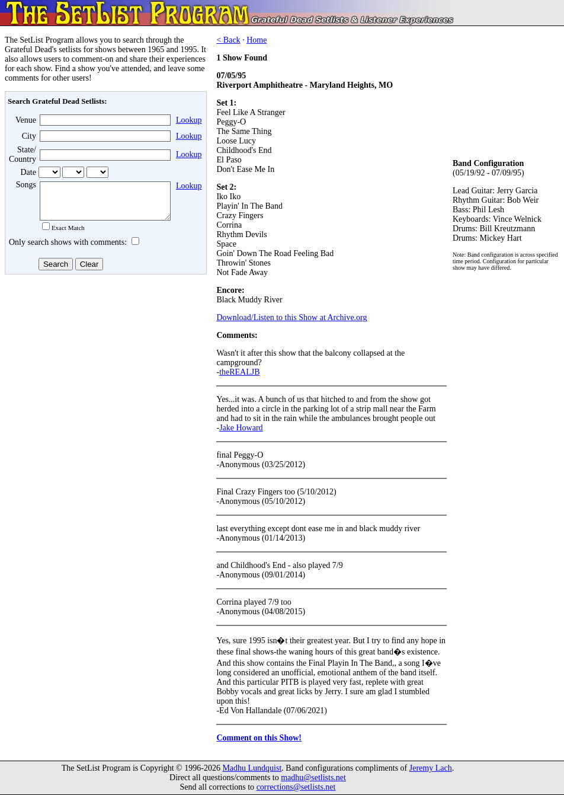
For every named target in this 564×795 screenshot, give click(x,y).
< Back (228, 40)
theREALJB (239, 372)
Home (256, 40)
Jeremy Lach (430, 768)
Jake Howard (240, 427)
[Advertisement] (104, 373)
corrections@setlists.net (296, 787)
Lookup (189, 120)
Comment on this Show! (259, 737)
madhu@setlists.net (313, 777)
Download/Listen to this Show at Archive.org (291, 317)
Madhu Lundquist (251, 768)
